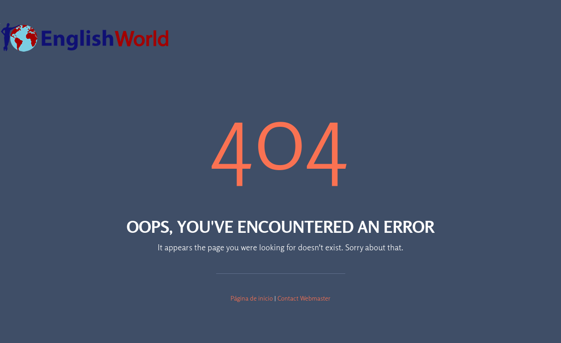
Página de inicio (251, 298)
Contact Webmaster (304, 298)
